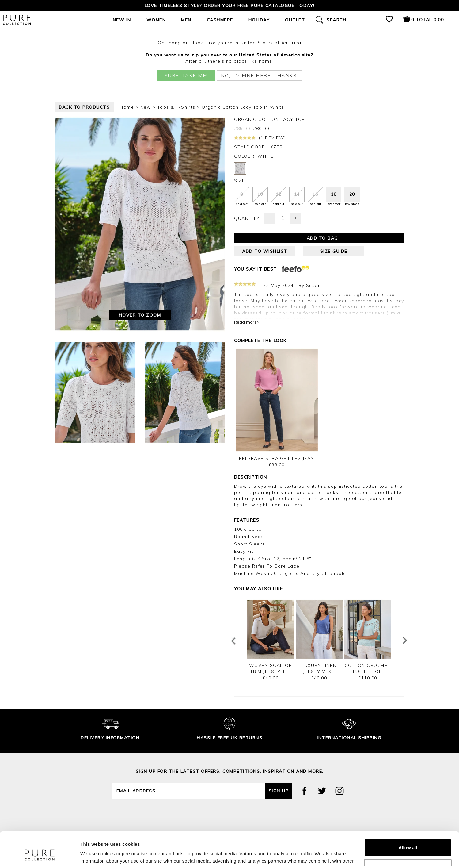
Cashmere (220, 20)
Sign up (279, 791)
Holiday (259, 20)
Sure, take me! (186, 75)
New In (122, 20)
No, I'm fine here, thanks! (259, 75)
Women (156, 20)
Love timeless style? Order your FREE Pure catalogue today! (230, 5)
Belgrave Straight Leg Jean (276, 458)
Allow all (408, 816)
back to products (84, 107)
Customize (408, 836)
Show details (94, 853)
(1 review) (260, 137)
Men (186, 20)
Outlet (295, 20)
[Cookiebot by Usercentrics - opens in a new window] (39, 854)
